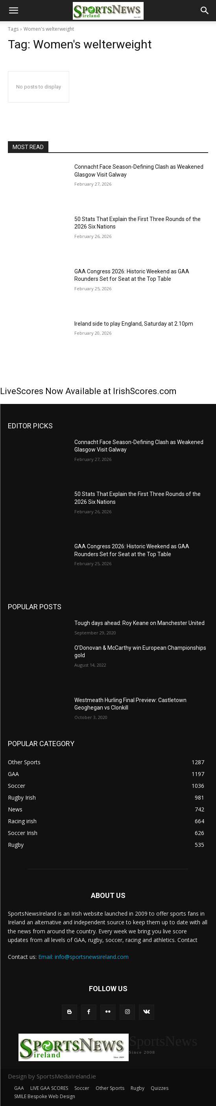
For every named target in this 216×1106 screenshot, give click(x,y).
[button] (13, 10)
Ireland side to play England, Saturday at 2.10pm (133, 324)
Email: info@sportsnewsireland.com (83, 956)
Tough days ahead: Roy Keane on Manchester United (139, 623)
